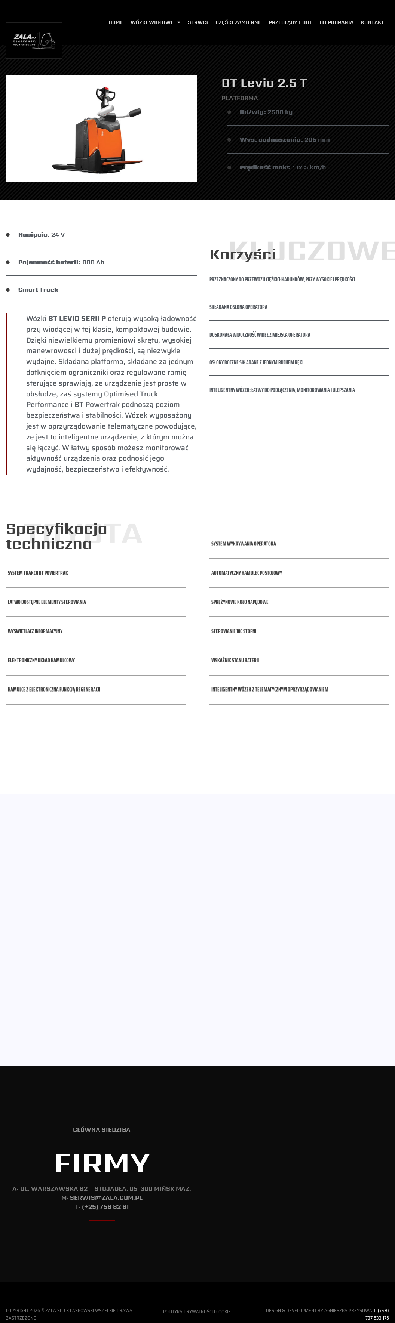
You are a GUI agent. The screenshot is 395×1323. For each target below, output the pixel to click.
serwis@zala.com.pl (106, 1187)
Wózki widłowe (155, 22)
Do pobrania (336, 22)
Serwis (198, 22)
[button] (37, 536)
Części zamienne (238, 22)
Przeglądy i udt (290, 22)
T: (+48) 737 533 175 (377, 1303)
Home (115, 22)
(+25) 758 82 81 (105, 1196)
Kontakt (372, 22)
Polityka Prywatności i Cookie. (197, 1301)
